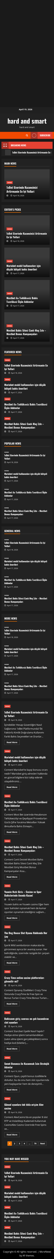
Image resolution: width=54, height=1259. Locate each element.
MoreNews (45, 1251)
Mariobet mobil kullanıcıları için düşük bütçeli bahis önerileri (23, 267)
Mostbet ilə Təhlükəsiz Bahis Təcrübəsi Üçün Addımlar (22, 299)
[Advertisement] (27, 27)
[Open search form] (27, 135)
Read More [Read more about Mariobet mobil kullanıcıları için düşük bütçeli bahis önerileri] (13, 788)
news (9, 182)
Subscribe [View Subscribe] (40, 135)
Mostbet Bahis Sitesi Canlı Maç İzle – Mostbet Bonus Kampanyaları (26, 332)
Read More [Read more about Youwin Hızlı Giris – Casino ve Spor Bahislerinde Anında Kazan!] (13, 918)
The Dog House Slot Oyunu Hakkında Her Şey (25, 934)
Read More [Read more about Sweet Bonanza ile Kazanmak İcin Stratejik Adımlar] (13, 1090)
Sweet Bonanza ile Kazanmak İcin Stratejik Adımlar (26, 1065)
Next (42, 1143)
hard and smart (27, 120)
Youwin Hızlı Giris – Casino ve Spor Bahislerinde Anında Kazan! (22, 893)
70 (35, 1143)
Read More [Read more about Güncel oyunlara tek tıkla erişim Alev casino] (13, 1135)
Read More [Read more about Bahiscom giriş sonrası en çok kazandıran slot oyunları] (13, 1049)
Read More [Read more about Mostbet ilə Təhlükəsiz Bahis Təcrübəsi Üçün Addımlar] (13, 833)
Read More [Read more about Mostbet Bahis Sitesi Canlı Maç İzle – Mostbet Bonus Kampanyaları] (13, 877)
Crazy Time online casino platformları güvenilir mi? (24, 979)
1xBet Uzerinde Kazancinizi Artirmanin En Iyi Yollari (21, 189)
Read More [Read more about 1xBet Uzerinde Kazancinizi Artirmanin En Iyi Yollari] (13, 743)
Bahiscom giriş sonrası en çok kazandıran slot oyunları (26, 1020)
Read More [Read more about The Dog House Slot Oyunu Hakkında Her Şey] (13, 963)
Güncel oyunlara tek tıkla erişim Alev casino (23, 1106)
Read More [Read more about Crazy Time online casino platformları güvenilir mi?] (13, 1004)
